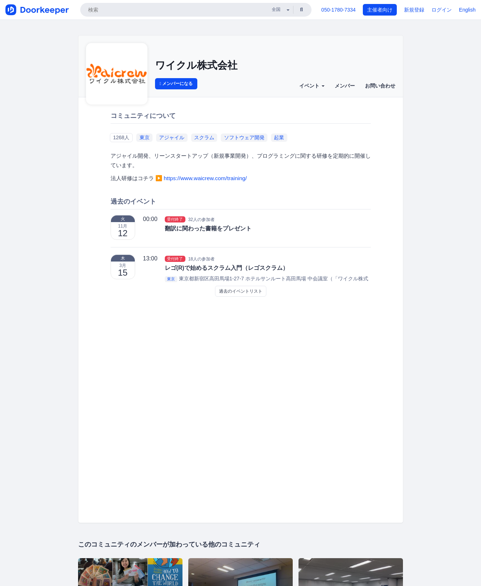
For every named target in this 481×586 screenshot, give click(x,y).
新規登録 (414, 10)
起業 (279, 137)
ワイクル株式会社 (196, 65)
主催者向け (379, 10)
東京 (144, 137)
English (467, 10)
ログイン (441, 10)
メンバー (345, 86)
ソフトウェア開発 (244, 137)
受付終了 (175, 219)
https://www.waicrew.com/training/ (205, 178)
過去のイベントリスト (240, 291)
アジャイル (171, 137)
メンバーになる (176, 83)
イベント (312, 86)
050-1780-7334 (338, 10)
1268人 (121, 137)
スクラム (204, 137)
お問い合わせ (380, 86)
